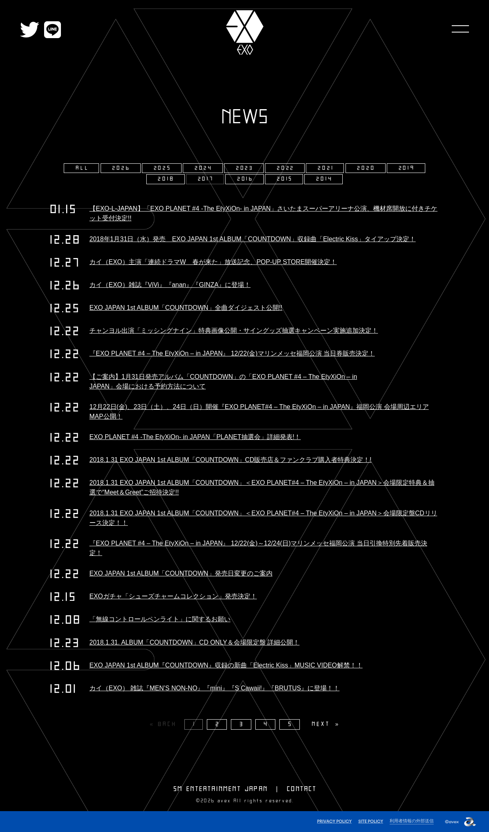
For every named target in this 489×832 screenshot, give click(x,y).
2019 (407, 168)
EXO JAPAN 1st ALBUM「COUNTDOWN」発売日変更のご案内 (181, 573)
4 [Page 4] (266, 724)
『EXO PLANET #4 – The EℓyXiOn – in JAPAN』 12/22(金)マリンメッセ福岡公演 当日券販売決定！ (232, 353)
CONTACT (302, 789)
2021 (326, 168)
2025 (163, 168)
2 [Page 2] (218, 724)
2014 (324, 179)
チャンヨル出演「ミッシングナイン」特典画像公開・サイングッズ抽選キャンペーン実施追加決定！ (233, 330)
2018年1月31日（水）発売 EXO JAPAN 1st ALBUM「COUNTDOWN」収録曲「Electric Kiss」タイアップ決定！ (252, 239)
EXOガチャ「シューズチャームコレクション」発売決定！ (173, 596)
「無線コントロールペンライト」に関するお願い (159, 619)
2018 (166, 179)
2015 (285, 179)
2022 (286, 168)
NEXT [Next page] (321, 724)
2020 (366, 168)
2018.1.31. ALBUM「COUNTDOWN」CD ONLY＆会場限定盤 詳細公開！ (194, 642)
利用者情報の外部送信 (412, 820)
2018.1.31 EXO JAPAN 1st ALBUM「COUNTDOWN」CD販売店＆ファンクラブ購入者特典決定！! (230, 459)
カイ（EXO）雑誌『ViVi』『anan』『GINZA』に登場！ (170, 284)
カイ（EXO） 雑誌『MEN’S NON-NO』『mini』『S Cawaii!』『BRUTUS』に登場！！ (214, 688)
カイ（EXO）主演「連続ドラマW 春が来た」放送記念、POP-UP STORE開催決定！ (213, 261)
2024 (204, 168)
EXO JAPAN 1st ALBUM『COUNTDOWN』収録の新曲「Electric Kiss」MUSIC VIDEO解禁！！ (226, 665)
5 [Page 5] (290, 724)
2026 (121, 168)
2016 (245, 179)
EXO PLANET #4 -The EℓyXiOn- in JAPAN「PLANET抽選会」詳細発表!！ (195, 436)
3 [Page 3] (242, 724)
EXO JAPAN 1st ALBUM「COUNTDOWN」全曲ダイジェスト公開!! (186, 307)
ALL (82, 168)
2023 (245, 168)
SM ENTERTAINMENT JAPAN (221, 789)
